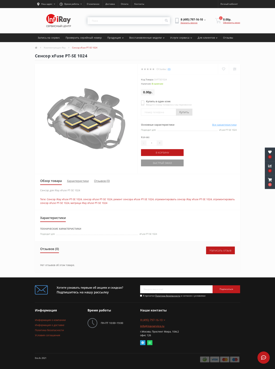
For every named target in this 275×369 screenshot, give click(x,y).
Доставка (110, 3)
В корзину (162, 152)
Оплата (124, 3)
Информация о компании (50, 320)
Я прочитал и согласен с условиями (174, 295)
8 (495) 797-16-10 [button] (152, 320)
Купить (184, 112)
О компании (93, 3)
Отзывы (228, 37)
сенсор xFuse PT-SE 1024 (97, 199)
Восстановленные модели (147, 37)
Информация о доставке (49, 325)
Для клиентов (207, 37)
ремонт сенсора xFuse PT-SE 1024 (133, 199)
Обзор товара (51, 181)
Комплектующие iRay (55, 47)
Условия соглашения (47, 335)
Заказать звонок (188, 22)
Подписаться (226, 289)
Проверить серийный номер (84, 37)
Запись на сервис (49, 37)
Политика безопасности (167, 295)
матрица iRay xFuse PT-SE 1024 (89, 203)
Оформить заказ (231, 22)
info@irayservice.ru (152, 326)
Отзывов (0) (102, 181)
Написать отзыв (220, 250)
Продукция (115, 37)
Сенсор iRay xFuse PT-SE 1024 (64, 199)
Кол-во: (145, 137)
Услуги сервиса (181, 37)
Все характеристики (224, 124)
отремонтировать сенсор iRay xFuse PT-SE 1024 (183, 199)
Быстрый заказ (162, 163)
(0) (169, 69)
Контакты (139, 3)
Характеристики (78, 181)
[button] (46, 4)
